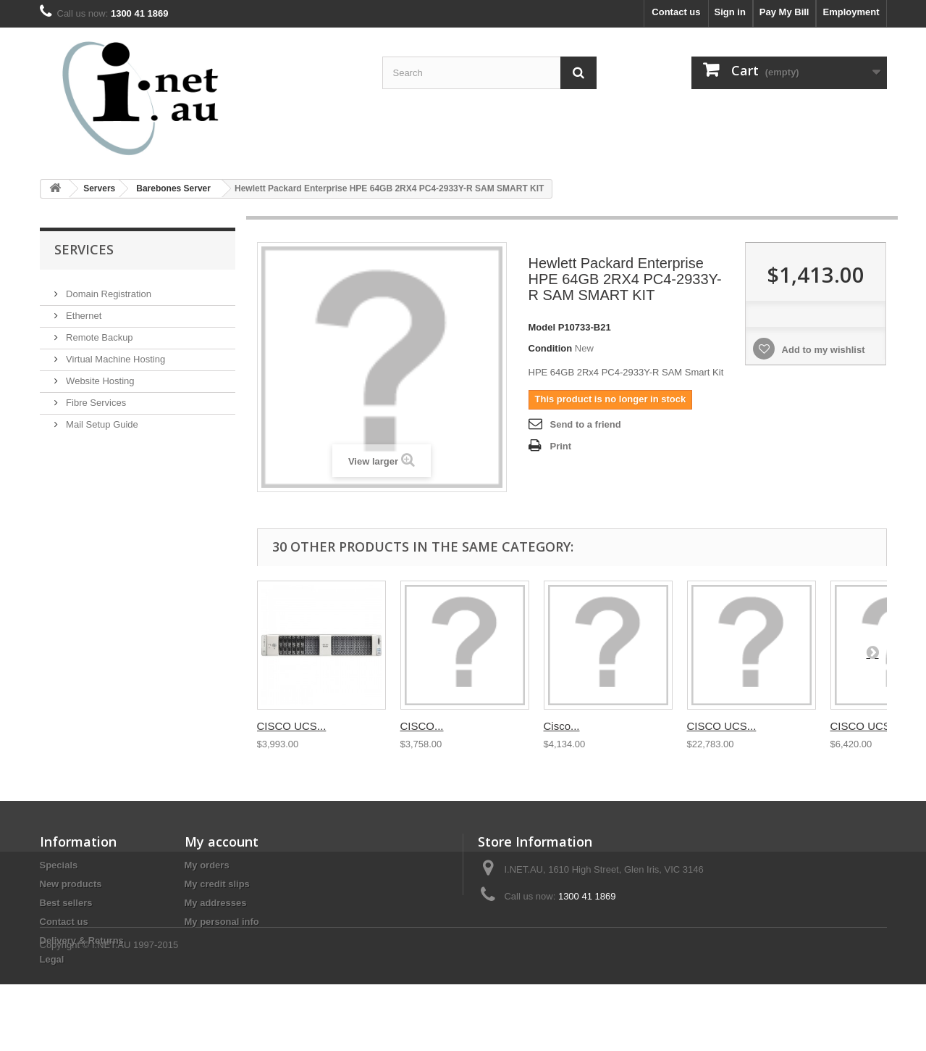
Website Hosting (99, 375)
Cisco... (562, 726)
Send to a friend (585, 424)
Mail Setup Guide (101, 418)
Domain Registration (107, 288)
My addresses (216, 902)
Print (561, 446)
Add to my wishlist (821, 349)
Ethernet (83, 309)
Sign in (730, 12)
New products (71, 883)
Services (84, 249)
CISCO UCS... (292, 726)
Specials (59, 865)
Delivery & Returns (82, 940)
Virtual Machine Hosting (115, 353)
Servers (99, 188)
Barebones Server (173, 188)
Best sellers (66, 902)
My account (221, 841)
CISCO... (422, 726)
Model (542, 327)
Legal (52, 959)
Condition (551, 348)
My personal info (222, 921)
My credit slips (217, 883)
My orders (207, 865)
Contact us (676, 12)
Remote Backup (98, 331)
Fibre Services (95, 396)
